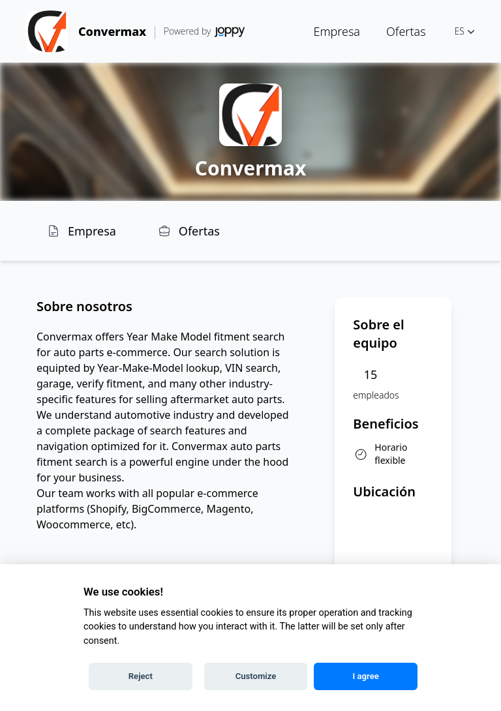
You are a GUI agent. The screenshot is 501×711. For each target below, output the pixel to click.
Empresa (336, 31)
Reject (141, 676)
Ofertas (406, 31)
